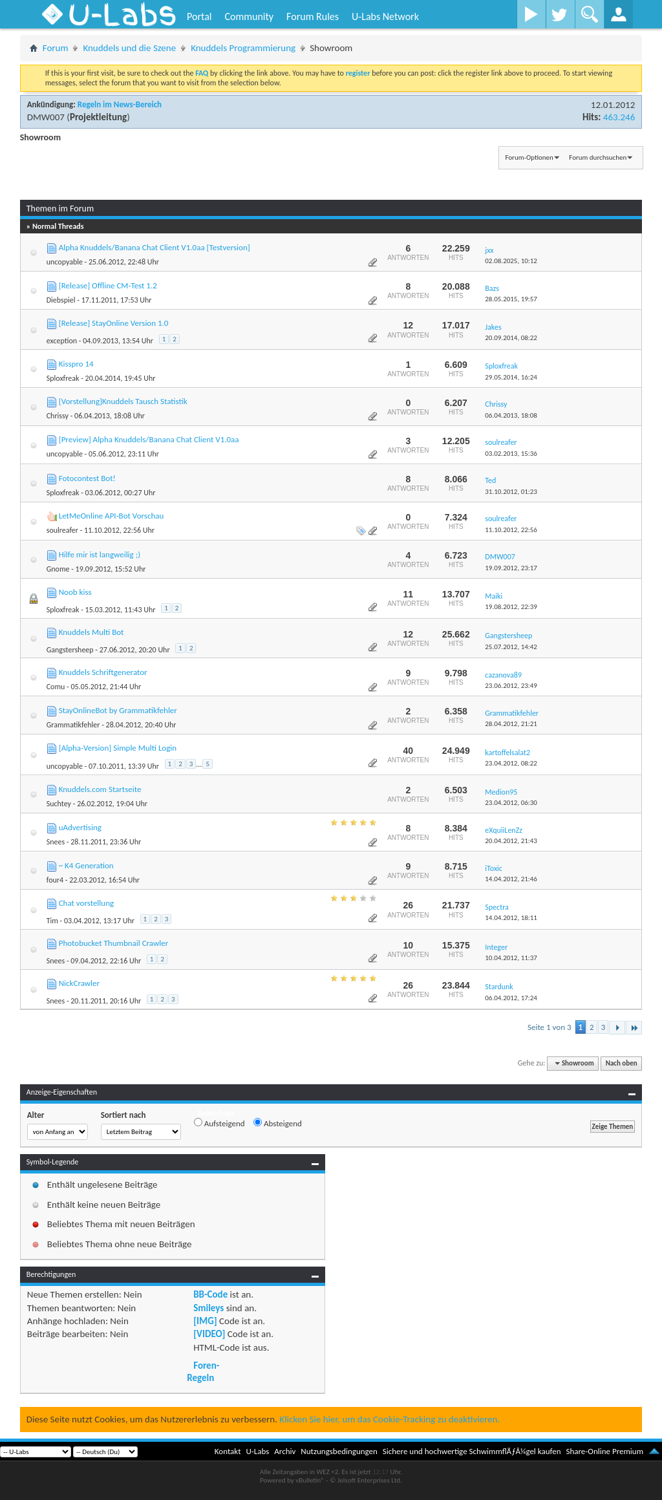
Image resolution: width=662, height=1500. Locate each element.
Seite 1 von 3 (549, 1027)
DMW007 (46, 117)
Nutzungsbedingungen (339, 1451)
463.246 (619, 117)
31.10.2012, (511, 492)
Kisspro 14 (76, 364)
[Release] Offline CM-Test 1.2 (108, 285)
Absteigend (277, 1123)
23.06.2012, (511, 685)
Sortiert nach (123, 1115)
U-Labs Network (385, 16)
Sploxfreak (63, 378)
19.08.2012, (511, 607)
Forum (56, 48)
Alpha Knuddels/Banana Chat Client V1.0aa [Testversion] (154, 247)
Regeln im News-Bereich (120, 104)
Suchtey (59, 803)
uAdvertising (80, 827)
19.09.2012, (511, 568)
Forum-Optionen (529, 157)
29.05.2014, (511, 377)
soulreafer (62, 530)
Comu (56, 686)
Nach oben (621, 1063)
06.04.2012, (511, 998)
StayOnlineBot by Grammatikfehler (118, 710)
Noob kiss (75, 592)
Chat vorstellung (86, 903)
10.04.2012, (511, 958)
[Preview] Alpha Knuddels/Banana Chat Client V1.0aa (149, 439)
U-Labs (258, 1451)
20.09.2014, (511, 338)
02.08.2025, (511, 261)
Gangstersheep (70, 649)
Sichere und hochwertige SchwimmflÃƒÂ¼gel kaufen (472, 1451)
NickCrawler (79, 983)
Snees (56, 841)
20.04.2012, (511, 841)
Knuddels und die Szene (129, 48)
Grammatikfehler (73, 724)
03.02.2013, (511, 453)
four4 (55, 879)
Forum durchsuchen (597, 157)
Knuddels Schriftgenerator (103, 672)
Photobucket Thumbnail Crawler (114, 943)
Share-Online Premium (604, 1451)
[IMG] (205, 1321)
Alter (36, 1115)
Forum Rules (312, 16)
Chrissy (58, 415)
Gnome (58, 568)
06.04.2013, (511, 415)
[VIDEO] (209, 1334)
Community (248, 16)
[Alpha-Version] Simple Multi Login (117, 748)
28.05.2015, (511, 299)
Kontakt (228, 1451)
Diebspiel (61, 300)
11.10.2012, (511, 530)
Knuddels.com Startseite (100, 789)
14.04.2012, (511, 879)
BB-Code (210, 1294)
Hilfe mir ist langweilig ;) (99, 554)
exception (62, 340)
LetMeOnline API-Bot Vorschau (111, 515)
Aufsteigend (219, 1123)
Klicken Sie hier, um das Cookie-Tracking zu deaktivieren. (389, 1419)
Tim (52, 920)
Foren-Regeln (203, 1371)
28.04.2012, (511, 724)
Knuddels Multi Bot (91, 632)
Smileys (208, 1308)
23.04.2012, (511, 763)
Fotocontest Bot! (87, 478)
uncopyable (65, 261)
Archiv (284, 1451)
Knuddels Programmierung (243, 48)
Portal (199, 16)
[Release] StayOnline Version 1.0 (114, 323)
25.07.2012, (511, 647)
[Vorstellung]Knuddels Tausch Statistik (123, 401)
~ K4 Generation (86, 865)
